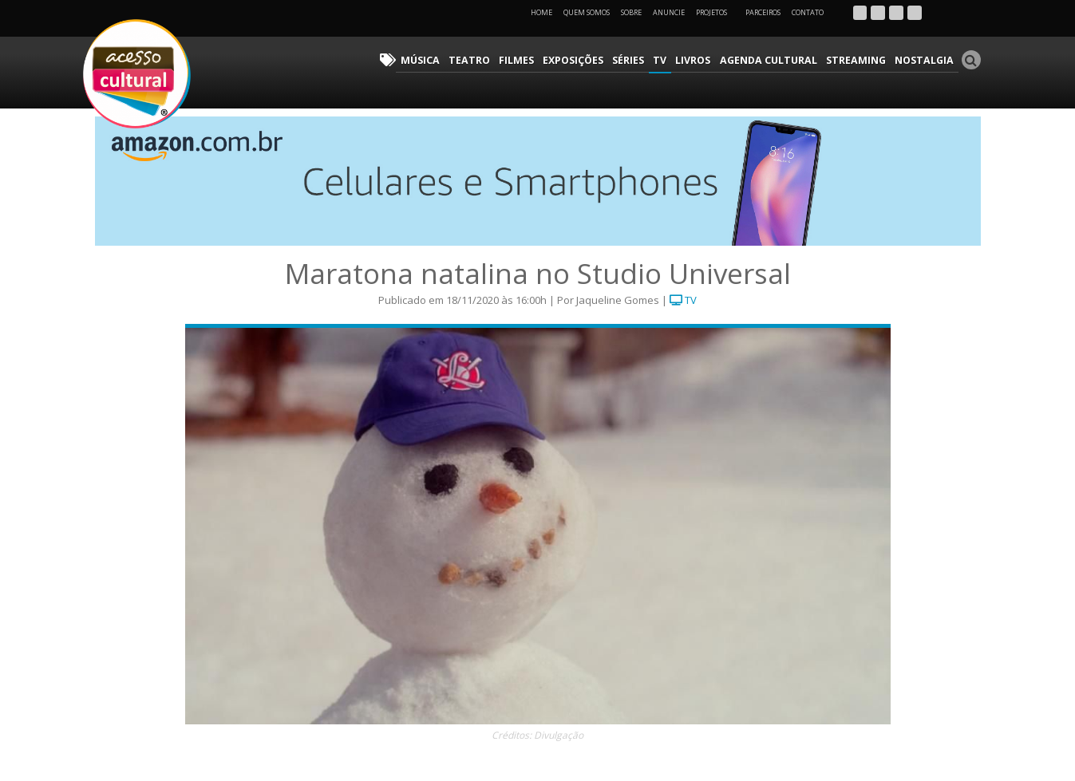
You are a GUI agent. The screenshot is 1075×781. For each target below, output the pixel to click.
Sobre (631, 12)
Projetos (717, 12)
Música (441, 60)
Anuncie (669, 12)
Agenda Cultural (777, 60)
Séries (642, 60)
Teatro (488, 60)
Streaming (861, 60)
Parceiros (763, 12)
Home (541, 12)
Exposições (588, 60)
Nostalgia (926, 60)
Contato (808, 12)
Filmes (533, 60)
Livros (704, 60)
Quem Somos (586, 12)
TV (672, 60)
